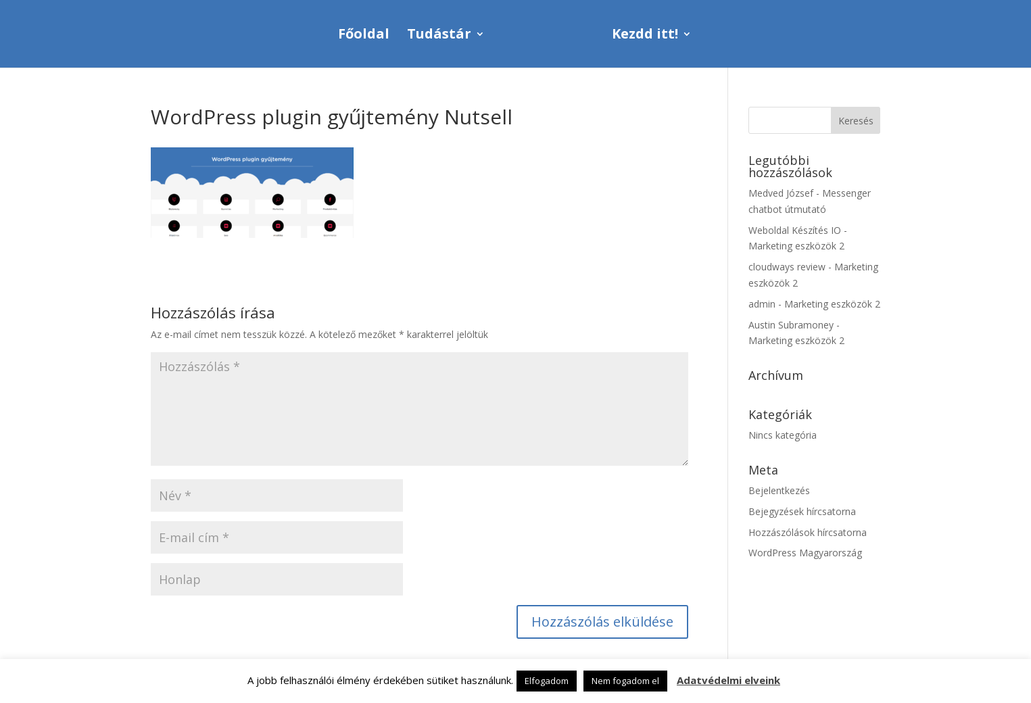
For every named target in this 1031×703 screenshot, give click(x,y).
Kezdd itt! (645, 36)
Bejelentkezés (779, 490)
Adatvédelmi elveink (728, 680)
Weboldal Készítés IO (794, 230)
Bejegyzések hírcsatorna (802, 511)
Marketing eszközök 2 (796, 245)
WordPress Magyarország (805, 552)
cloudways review (786, 266)
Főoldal (363, 36)
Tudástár (439, 36)
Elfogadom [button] (547, 681)
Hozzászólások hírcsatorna (807, 532)
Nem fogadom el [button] (625, 681)
